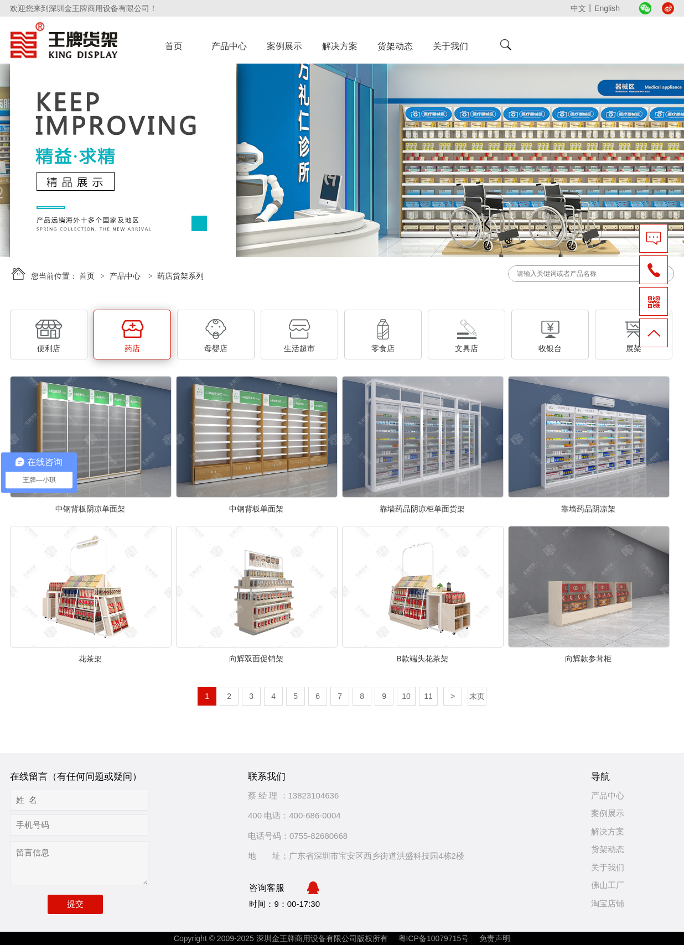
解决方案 (339, 46)
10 (406, 696)
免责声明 (494, 938)
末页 (477, 696)
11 (428, 696)
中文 (578, 8)
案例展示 (284, 46)
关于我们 (450, 46)
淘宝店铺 (607, 903)
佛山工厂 (607, 885)
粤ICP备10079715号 (434, 938)
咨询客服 (284, 888)
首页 (174, 46)
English (607, 8)
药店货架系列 (180, 276)
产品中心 (229, 46)
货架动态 (395, 46)
